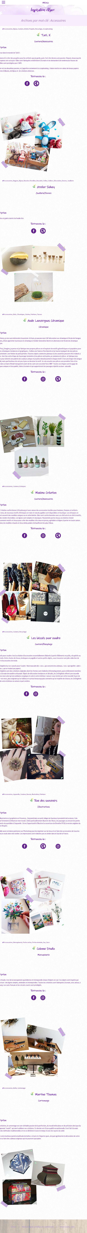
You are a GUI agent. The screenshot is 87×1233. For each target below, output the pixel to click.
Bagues (15, 181)
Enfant (26, 29)
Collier (45, 181)
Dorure (64, 181)
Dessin (29, 794)
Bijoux (15, 29)
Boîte (15, 1088)
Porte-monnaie (37, 942)
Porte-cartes (27, 942)
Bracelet (39, 181)
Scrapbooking (48, 29)
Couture (20, 29)
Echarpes (22, 486)
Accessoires (8, 29)
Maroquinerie (17, 942)
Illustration (35, 794)
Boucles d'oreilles (30, 181)
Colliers (50, 181)
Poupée (31, 29)
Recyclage (38, 29)
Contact (13, 1227)
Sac (44, 942)
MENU (45, 2)
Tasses (39, 314)
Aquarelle (16, 794)
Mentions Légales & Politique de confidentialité (38, 1227)
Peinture (33, 314)
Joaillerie (70, 181)
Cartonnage (21, 1088)
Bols (14, 314)
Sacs (48, 942)
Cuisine (27, 314)
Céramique (20, 314)
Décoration (57, 181)
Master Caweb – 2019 (67, 1227)
